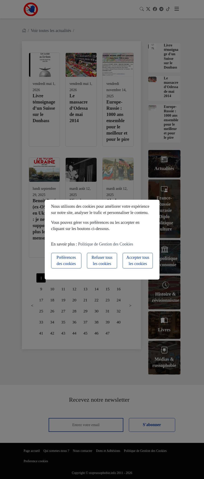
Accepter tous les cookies (137, 260)
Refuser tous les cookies (102, 260)
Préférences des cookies (66, 260)
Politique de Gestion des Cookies (105, 244)
